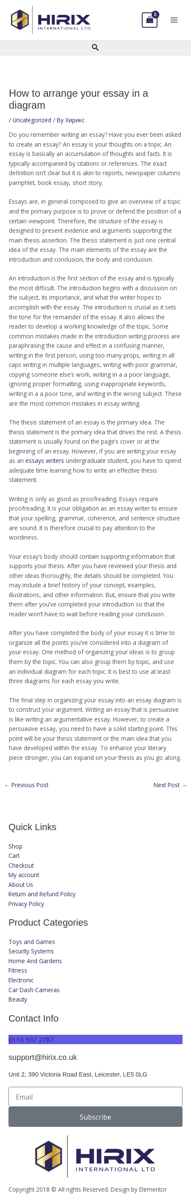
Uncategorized (32, 120)
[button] (95, 47)
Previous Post (26, 785)
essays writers (44, 460)
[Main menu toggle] (174, 20)
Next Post (170, 785)
